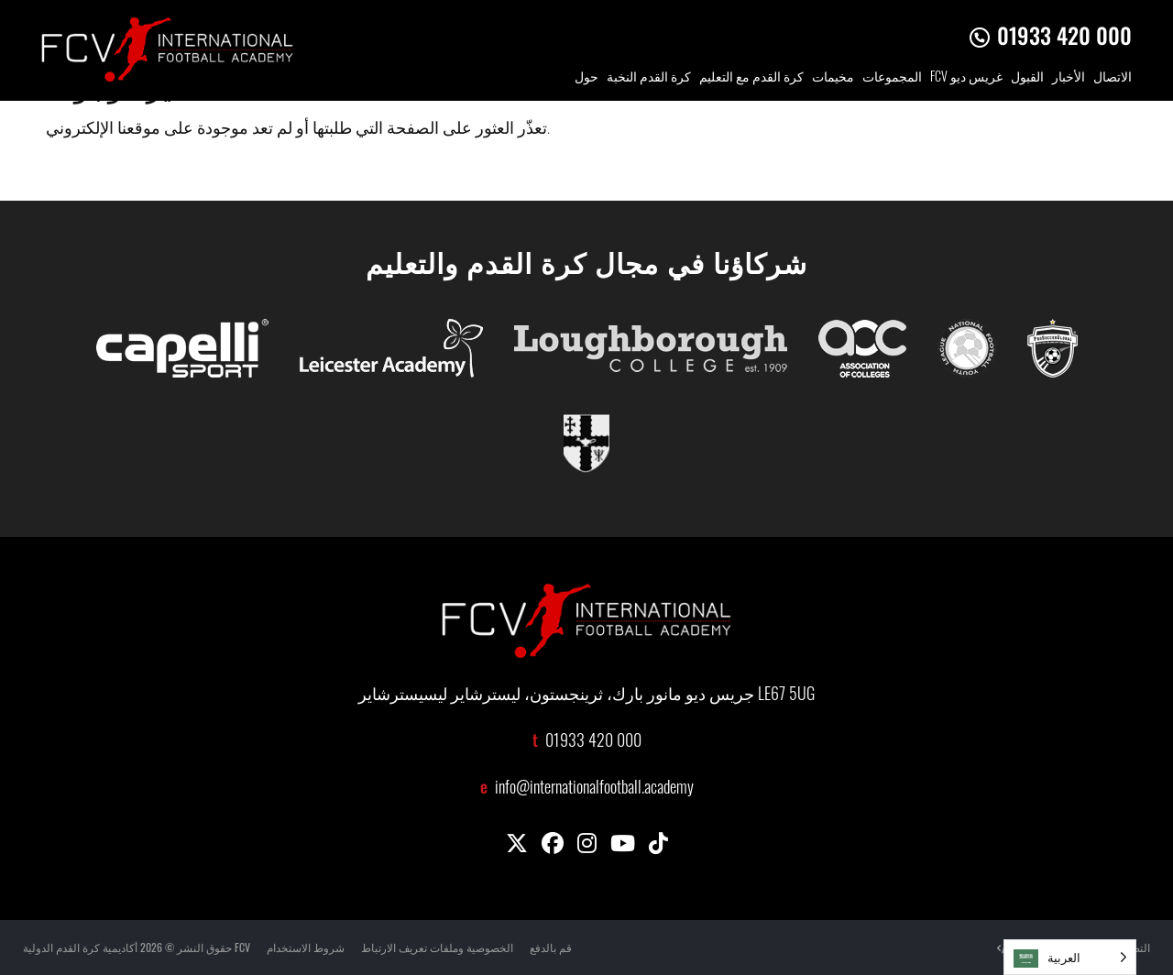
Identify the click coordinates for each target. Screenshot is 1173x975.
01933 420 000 (1064, 34)
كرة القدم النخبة (649, 78)
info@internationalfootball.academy (594, 789)
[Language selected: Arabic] (1069, 957)
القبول (1027, 78)
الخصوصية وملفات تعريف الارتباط (437, 947)
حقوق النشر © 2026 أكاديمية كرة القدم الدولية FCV (136, 947)
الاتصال (1112, 78)
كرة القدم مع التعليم (751, 78)
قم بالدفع (551, 947)
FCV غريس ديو (966, 78)
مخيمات (833, 78)
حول (586, 78)
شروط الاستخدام (306, 947)
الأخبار (1068, 78)
